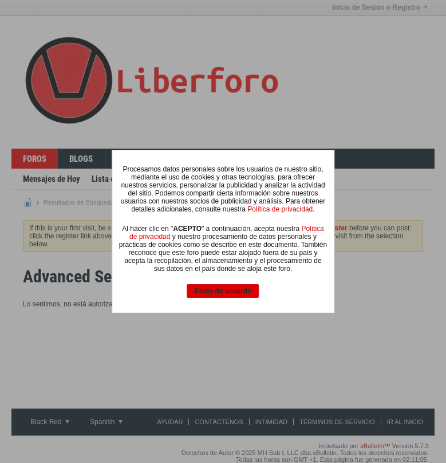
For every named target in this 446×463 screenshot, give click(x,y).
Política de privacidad (280, 209)
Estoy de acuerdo (222, 291)
